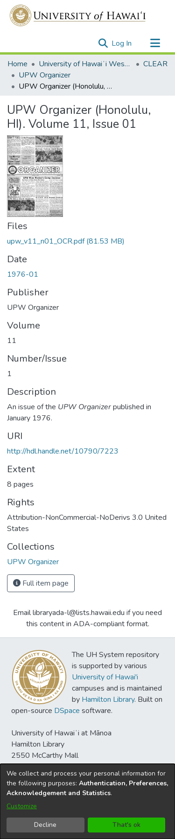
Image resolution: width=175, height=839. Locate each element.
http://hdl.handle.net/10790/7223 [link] (63, 451)
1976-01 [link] (22, 274)
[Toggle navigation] (155, 43)
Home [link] (17, 64)
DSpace (67, 711)
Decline (45, 824)
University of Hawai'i (105, 677)
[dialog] (87, 801)
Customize (22, 806)
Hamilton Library (108, 699)
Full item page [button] (41, 583)
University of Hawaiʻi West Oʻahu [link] (85, 64)
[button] (103, 43)
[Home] (78, 15)
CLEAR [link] (155, 64)
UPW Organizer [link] (44, 75)
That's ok (126, 824)
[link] (66, 241)
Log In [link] (122, 43)
